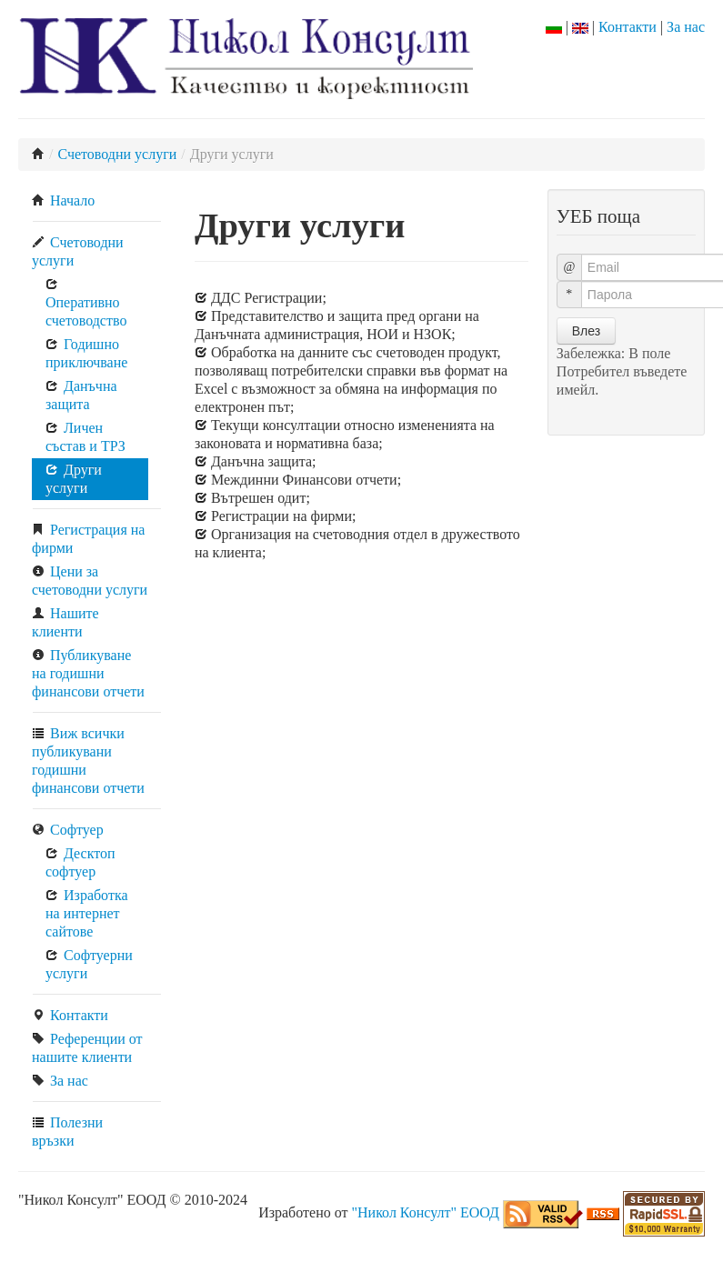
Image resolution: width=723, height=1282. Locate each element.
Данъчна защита (81, 395)
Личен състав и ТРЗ (85, 437)
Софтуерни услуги (89, 964)
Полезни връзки (67, 1131)
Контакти (627, 27)
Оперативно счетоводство (85, 302)
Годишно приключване (86, 353)
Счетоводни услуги (116, 154)
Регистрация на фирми (88, 539)
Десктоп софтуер (80, 862)
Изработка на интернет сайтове (86, 913)
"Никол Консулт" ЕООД (425, 1212)
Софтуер (68, 829)
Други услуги (73, 479)
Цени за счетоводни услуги (89, 580)
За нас (686, 27)
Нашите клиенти (65, 622)
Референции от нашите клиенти (87, 1048)
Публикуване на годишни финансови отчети (88, 673)
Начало (63, 200)
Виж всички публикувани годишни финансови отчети (88, 761)
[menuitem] (97, 201)
